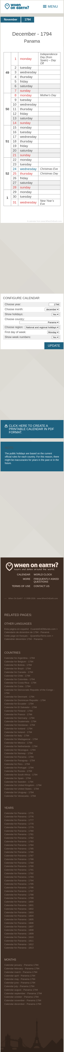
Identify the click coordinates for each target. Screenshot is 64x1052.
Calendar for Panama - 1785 (19, 848)
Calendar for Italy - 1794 (16, 735)
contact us (41, 586)
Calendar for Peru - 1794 (17, 764)
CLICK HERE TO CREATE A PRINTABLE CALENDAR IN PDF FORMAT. (31, 429)
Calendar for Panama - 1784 (19, 845)
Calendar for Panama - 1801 (19, 905)
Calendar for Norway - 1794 (18, 753)
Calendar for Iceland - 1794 (18, 728)
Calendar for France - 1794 (18, 714)
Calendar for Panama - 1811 (19, 940)
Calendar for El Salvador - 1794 (20, 707)
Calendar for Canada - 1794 (18, 672)
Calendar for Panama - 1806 (19, 923)
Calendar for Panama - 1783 (19, 841)
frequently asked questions (46, 580)
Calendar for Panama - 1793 (19, 877)
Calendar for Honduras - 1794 (19, 725)
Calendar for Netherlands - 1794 (20, 746)
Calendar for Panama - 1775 (19, 813)
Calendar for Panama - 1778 (19, 823)
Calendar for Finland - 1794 (18, 711)
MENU (50, 6)
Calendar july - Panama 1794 (19, 986)
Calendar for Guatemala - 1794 (20, 721)
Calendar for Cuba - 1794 (17, 686)
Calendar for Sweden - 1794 (18, 782)
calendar (23, 574)
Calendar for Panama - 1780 (19, 831)
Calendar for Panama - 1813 (19, 947)
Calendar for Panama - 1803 (19, 912)
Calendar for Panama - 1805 (19, 919)
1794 (28, 19)
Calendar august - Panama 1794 (21, 990)
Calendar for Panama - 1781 (19, 834)
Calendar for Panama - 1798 (19, 894)
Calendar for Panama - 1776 (19, 816)
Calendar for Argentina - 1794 (19, 658)
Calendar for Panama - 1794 (19, 757)
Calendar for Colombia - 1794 (19, 679)
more (26, 579)
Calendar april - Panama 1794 (19, 975)
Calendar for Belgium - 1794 (18, 661)
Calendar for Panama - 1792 (19, 873)
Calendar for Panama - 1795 (19, 884)
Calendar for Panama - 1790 (19, 866)
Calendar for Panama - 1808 (19, 930)
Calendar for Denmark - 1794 (19, 696)
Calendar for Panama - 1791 (19, 870)
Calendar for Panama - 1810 (19, 937)
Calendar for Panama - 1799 (19, 898)
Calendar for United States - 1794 (21, 789)
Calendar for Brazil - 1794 (17, 668)
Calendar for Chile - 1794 (17, 675)
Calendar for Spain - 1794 (17, 778)
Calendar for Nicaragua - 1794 (19, 750)
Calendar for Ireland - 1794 (18, 732)
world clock (43, 574)
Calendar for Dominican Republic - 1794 (25, 700)
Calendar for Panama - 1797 (19, 891)
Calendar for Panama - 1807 (19, 926)
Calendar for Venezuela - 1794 (20, 796)
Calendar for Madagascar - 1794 (21, 739)
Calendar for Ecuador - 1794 (19, 703)
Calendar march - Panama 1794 (20, 972)
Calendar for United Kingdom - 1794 (22, 785)
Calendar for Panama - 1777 (19, 820)
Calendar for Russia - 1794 (18, 771)
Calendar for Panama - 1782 (19, 838)
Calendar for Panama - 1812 (19, 944)
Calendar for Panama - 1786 (19, 852)
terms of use (21, 586)
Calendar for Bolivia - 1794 (18, 665)
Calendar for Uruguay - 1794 (19, 792)
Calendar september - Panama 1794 (23, 993)
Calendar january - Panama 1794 (21, 965)
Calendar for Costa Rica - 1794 (20, 682)
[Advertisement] (32, 258)
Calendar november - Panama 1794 (22, 1000)
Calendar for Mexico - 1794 (18, 742)
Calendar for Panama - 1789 (19, 863)
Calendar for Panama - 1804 (19, 916)
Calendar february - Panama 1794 (21, 968)
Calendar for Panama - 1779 (19, 827)
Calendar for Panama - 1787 (19, 855)
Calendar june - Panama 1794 (19, 982)
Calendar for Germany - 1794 (19, 718)
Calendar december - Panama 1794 (22, 1004)
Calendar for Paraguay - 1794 (19, 760)
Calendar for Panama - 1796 (19, 887)
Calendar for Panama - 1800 (19, 901)
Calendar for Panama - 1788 (19, 859)
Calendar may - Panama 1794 (19, 979)
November (10, 19)
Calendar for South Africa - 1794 (20, 774)
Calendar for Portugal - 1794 (19, 767)
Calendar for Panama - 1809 (19, 933)
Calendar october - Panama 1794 (21, 997)
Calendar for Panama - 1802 (19, 909)
